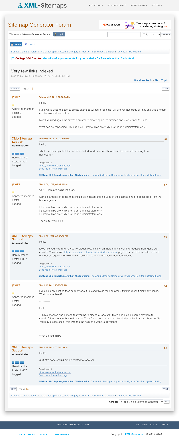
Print (165, 89)
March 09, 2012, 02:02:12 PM (53, 184)
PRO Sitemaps (96, 5)
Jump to (112, 401)
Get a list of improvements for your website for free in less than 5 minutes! (72, 58)
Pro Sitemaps (62, 434)
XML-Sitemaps (134, 434)
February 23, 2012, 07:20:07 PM (54, 138)
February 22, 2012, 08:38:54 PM (54, 97)
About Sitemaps (138, 5)
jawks (16, 97)
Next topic (161, 80)
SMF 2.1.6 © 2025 (65, 424)
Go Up (13, 389)
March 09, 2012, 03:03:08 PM (53, 236)
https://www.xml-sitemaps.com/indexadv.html (90, 252)
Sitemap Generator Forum (39, 25)
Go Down (14, 89)
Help (138, 424)
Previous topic (143, 80)
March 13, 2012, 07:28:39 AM (53, 347)
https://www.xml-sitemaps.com (55, 165)
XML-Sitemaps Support (22, 140)
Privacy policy (27, 434)
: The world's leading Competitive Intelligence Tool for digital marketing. (100, 175)
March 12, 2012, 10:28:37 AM (53, 285)
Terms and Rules (150, 424)
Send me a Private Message (53, 168)
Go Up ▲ (164, 424)
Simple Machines (81, 424)
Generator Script (117, 5)
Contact (44, 434)
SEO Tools (156, 5)
